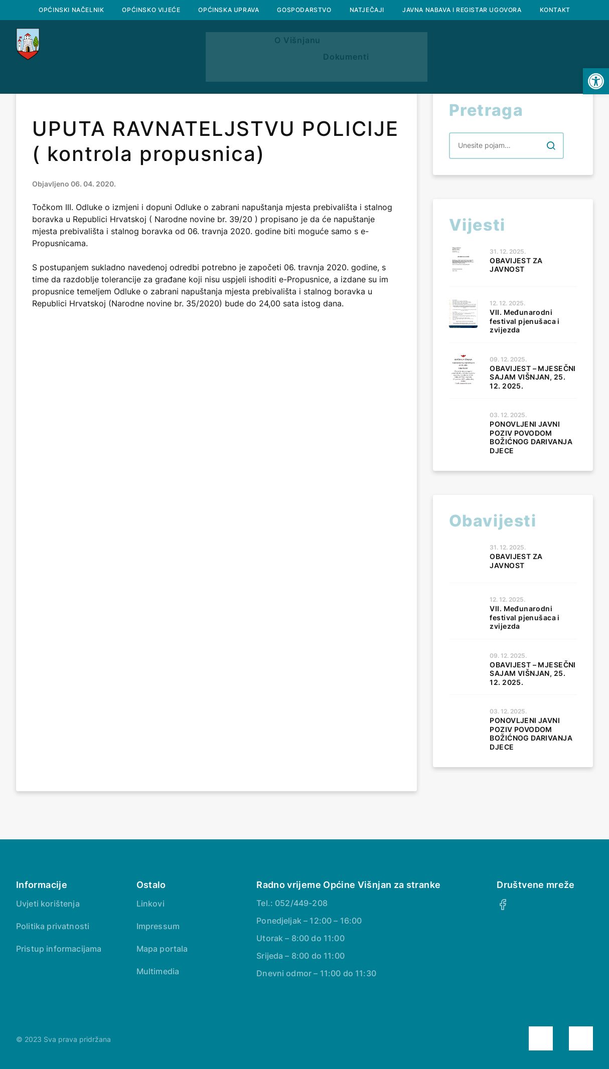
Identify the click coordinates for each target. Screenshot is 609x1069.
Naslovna (119, 68)
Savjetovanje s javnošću (304, 92)
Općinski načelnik (71, 10)
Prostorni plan (391, 68)
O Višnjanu (193, 68)
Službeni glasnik (292, 68)
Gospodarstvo (304, 10)
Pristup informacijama (58, 949)
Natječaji (367, 10)
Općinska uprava (228, 10)
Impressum (158, 926)
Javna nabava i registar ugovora (462, 10)
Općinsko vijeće (151, 10)
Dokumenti (477, 68)
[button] (596, 81)
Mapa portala (162, 949)
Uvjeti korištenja (48, 904)
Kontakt (555, 10)
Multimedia (158, 971)
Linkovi (150, 904)
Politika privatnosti (52, 926)
